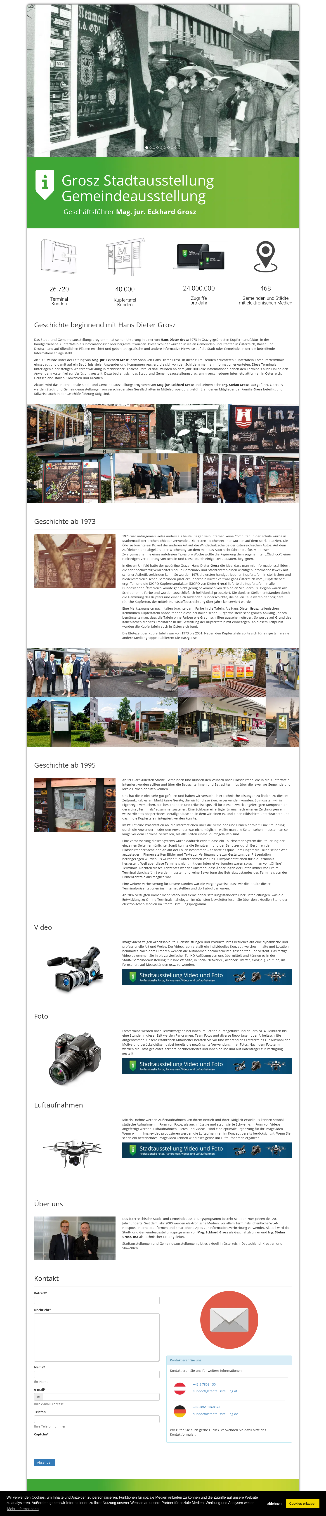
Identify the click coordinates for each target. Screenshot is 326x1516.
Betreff (40, 1293)
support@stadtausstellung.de (215, 1414)
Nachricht (42, 1310)
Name (39, 1367)
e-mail (40, 1389)
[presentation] (68, 1446)
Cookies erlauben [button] (303, 1503)
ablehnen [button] (274, 1503)
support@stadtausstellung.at (215, 1391)
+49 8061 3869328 (206, 1407)
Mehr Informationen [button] (23, 1509)
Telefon (40, 1412)
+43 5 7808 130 (204, 1384)
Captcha (41, 1434)
